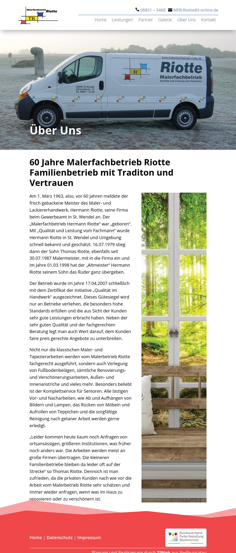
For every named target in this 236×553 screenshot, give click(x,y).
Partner (145, 20)
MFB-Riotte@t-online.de (195, 10)
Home (100, 20)
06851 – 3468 (152, 10)
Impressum (89, 537)
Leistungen (122, 20)
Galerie (165, 20)
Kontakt (208, 20)
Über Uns (186, 20)
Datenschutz (60, 537)
